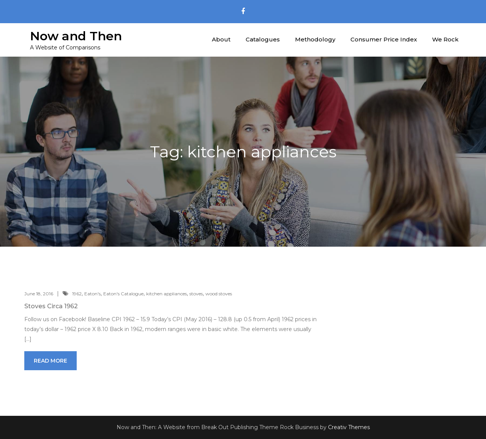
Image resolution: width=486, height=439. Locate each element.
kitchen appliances (166, 293)
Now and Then (76, 36)
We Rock (445, 39)
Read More (50, 360)
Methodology (315, 39)
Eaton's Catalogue (123, 293)
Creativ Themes (349, 427)
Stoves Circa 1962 (51, 306)
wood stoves (218, 293)
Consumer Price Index (383, 39)
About (221, 39)
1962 (77, 293)
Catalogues (263, 39)
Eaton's (92, 293)
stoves (196, 293)
